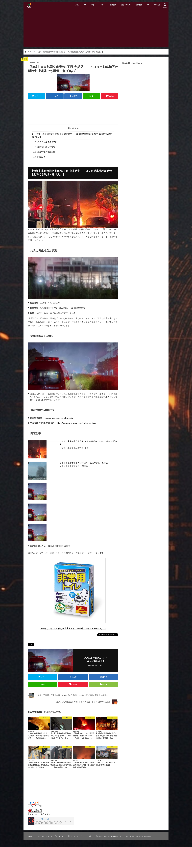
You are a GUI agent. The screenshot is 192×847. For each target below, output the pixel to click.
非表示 (75, 128)
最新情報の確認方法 (44, 152)
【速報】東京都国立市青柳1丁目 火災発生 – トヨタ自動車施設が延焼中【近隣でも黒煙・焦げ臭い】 (73, 135)
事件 (84, 5)
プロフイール (59, 838)
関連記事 (39, 157)
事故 (92, 5)
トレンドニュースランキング (40, 816)
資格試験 (113, 5)
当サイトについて (43, 838)
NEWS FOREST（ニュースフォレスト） (124, 838)
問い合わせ (72, 838)
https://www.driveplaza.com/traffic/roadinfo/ (76, 423)
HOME (30, 838)
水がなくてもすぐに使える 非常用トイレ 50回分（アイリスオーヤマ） (72, 628)
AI (148, 5)
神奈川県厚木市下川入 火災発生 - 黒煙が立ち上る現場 (84, 463)
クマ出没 (157, 5)
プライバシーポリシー (88, 838)
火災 (76, 5)
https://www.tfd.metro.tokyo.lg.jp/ (58, 418)
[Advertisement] (96, 28)
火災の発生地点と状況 (45, 142)
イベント (102, 5)
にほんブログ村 (35, 808)
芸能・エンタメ (126, 5)
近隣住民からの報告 (44, 147)
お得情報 (139, 5)
